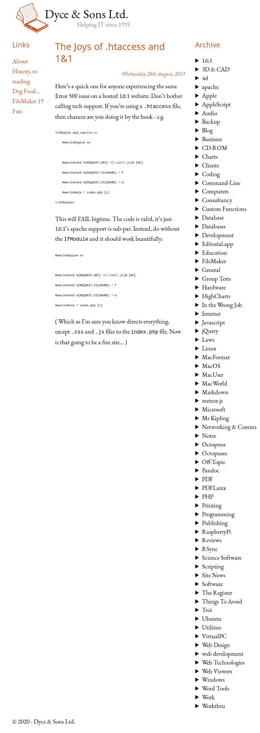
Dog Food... (26, 91)
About (20, 61)
